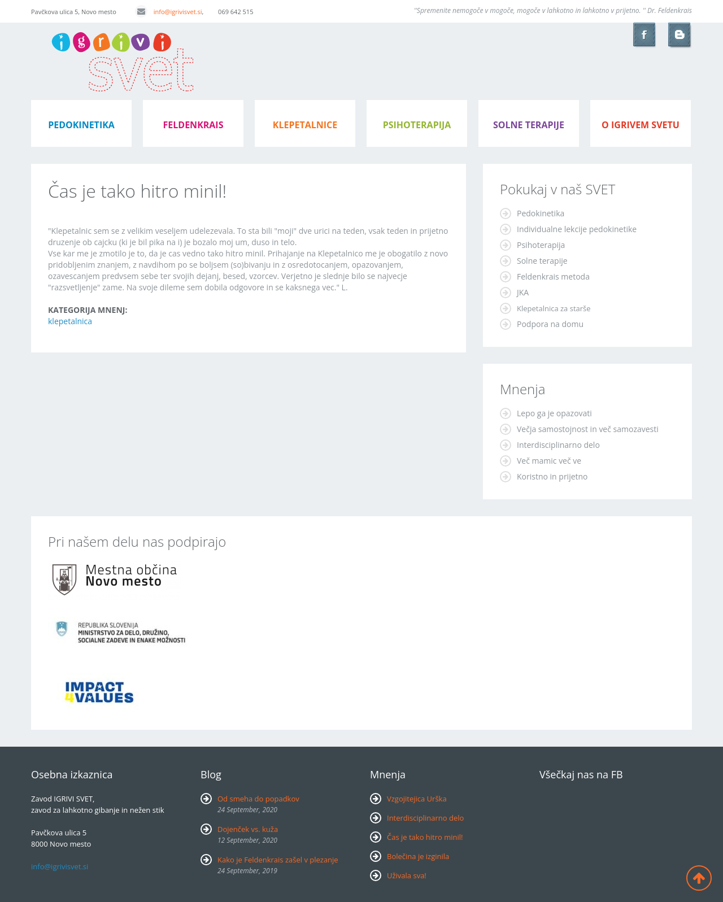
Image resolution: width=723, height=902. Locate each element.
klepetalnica (70, 321)
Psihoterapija (541, 244)
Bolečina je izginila (418, 856)
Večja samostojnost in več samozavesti (588, 429)
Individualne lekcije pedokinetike (577, 229)
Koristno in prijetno (552, 476)
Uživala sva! (406, 875)
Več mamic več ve (549, 460)
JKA (523, 292)
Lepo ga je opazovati (554, 413)
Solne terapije (528, 125)
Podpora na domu (550, 324)
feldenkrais (193, 125)
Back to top (699, 878)
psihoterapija (417, 125)
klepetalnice (305, 125)
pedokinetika (81, 125)
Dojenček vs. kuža (247, 829)
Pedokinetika (540, 213)
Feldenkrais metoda (553, 276)
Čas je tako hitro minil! (425, 837)
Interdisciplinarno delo (558, 444)
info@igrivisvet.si (168, 11)
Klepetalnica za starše (554, 308)
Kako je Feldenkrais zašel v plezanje (277, 860)
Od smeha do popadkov (258, 799)
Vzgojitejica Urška (417, 799)
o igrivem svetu (641, 125)
